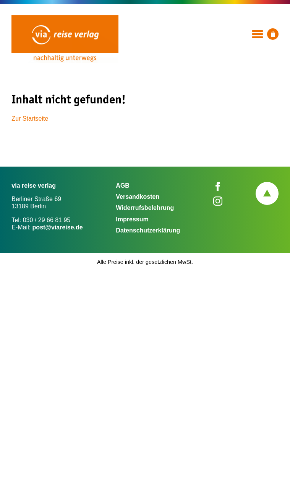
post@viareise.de (57, 227)
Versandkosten (137, 196)
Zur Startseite (29, 118)
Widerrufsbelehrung (145, 208)
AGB (123, 185)
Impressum (132, 219)
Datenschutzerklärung (148, 230)
